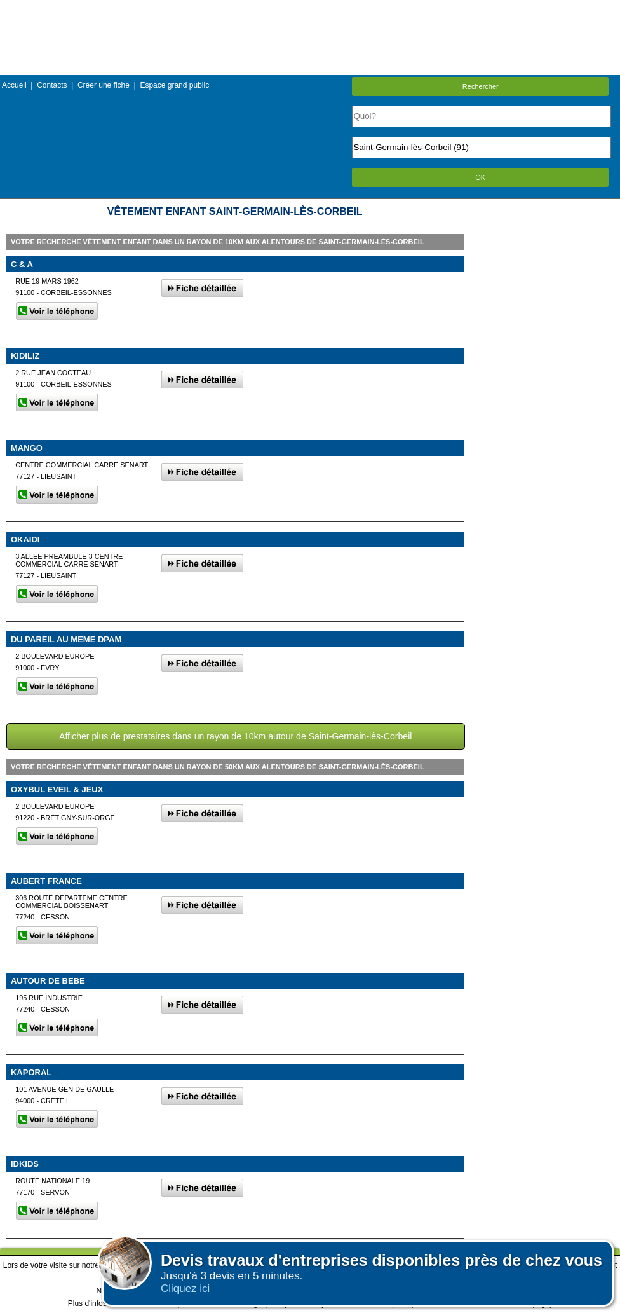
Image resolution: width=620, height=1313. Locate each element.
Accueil (14, 85)
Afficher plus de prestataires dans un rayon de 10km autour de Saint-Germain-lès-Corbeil (235, 736)
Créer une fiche (104, 85)
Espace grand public (174, 85)
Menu (310, 9)
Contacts (52, 85)
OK (480, 177)
